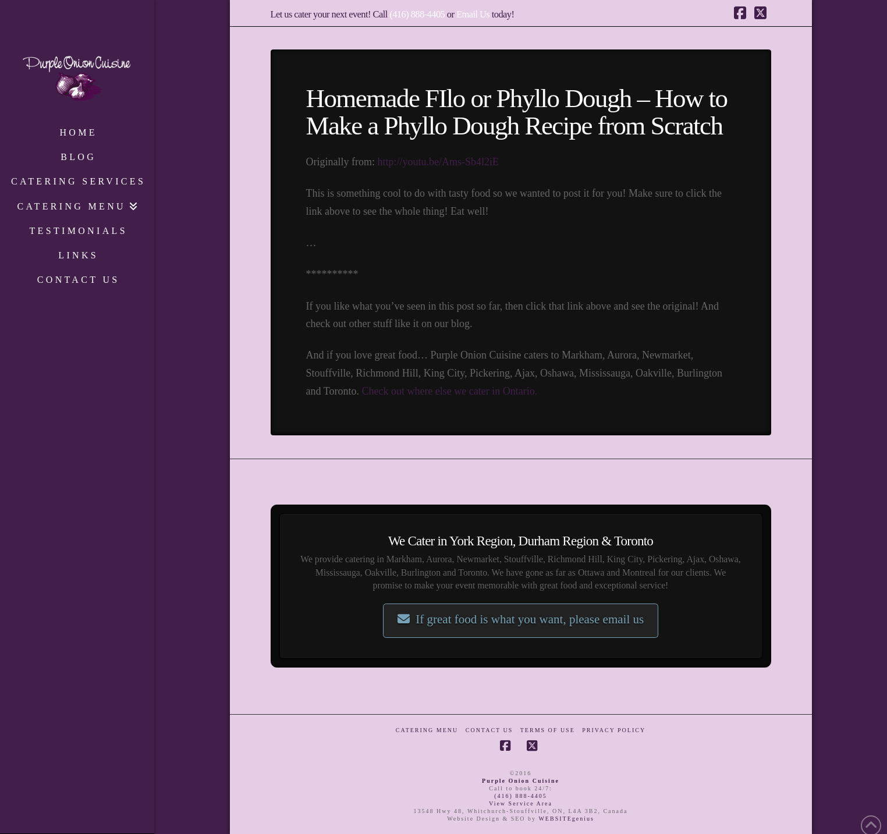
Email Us (472, 14)
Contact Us (489, 730)
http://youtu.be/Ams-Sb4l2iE (438, 162)
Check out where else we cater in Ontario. (449, 391)
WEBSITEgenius (566, 818)
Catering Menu (427, 730)
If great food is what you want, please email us (521, 619)
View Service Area (520, 803)
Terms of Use (547, 730)
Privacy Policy (613, 730)
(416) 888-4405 (417, 14)
